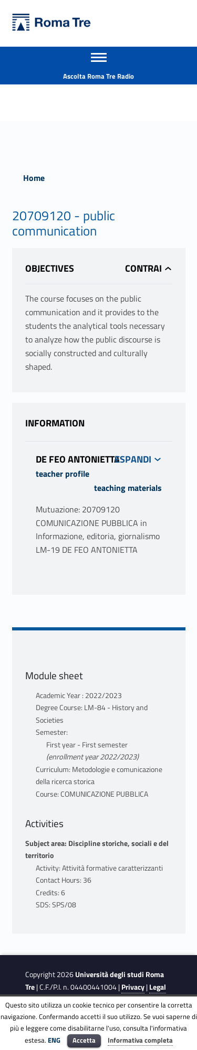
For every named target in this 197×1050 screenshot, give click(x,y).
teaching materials (128, 487)
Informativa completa (140, 1040)
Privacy (132, 987)
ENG (54, 1040)
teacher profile (62, 473)
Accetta (84, 1040)
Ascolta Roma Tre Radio (98, 76)
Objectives (49, 268)
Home (34, 178)
